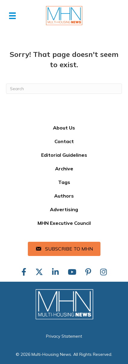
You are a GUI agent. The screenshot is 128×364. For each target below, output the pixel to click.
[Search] (64, 89)
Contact (64, 141)
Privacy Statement (64, 336)
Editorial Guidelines (64, 155)
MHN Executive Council (64, 223)
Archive (64, 169)
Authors (64, 196)
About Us (64, 128)
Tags (64, 182)
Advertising (64, 209)
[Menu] (12, 15)
